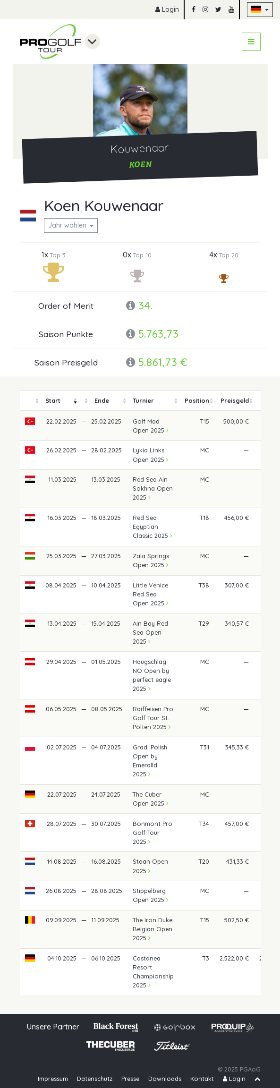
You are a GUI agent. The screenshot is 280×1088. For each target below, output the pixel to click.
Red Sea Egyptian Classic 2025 (152, 526)
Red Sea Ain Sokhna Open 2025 (153, 488)
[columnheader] (30, 401)
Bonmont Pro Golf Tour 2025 (152, 832)
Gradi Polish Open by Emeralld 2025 (150, 760)
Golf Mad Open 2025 (151, 425)
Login (167, 9)
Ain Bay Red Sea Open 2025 (150, 632)
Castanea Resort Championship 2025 (153, 971)
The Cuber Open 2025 (151, 798)
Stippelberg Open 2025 (151, 895)
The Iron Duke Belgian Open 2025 (152, 929)
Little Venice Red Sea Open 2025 (151, 594)
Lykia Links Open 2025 (151, 454)
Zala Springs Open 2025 (151, 560)
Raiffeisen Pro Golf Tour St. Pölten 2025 (153, 718)
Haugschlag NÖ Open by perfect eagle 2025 (152, 675)
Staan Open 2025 (150, 866)
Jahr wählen (68, 225)
